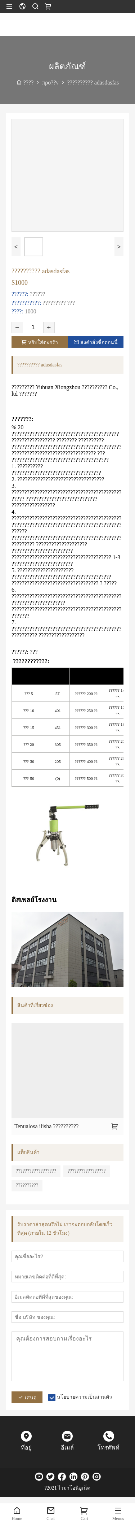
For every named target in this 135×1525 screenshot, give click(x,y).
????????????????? (87, 1171)
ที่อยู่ (26, 1447)
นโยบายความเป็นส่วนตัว (84, 1397)
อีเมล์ (67, 1447)
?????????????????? (36, 1171)
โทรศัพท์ (109, 1447)
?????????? (27, 1185)
